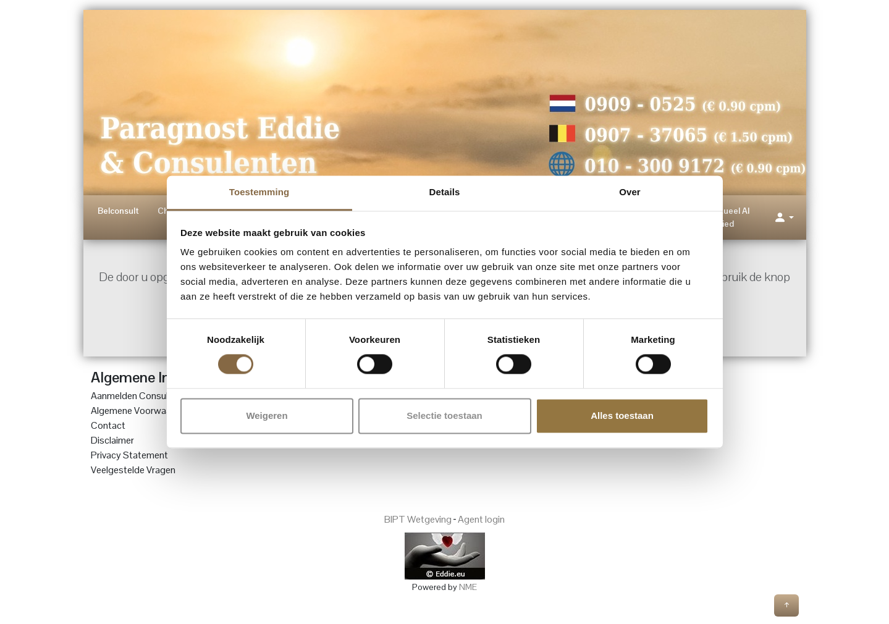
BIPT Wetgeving (418, 519)
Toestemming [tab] (259, 192)
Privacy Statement (129, 455)
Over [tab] (630, 192)
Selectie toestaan (444, 415)
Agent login (481, 519)
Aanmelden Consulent (136, 395)
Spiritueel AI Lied (725, 217)
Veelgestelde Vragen (133, 469)
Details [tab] (444, 192)
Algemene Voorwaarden (140, 410)
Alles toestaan (622, 415)
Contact (108, 425)
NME (468, 586)
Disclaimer (112, 440)
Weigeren (266, 415)
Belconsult (118, 210)
